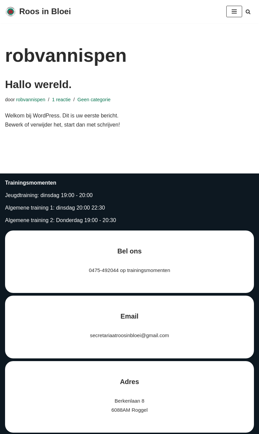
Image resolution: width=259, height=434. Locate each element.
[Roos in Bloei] (38, 12)
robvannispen (30, 99)
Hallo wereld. (38, 84)
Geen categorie (93, 99)
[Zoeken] (248, 11)
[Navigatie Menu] (234, 11)
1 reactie (61, 99)
